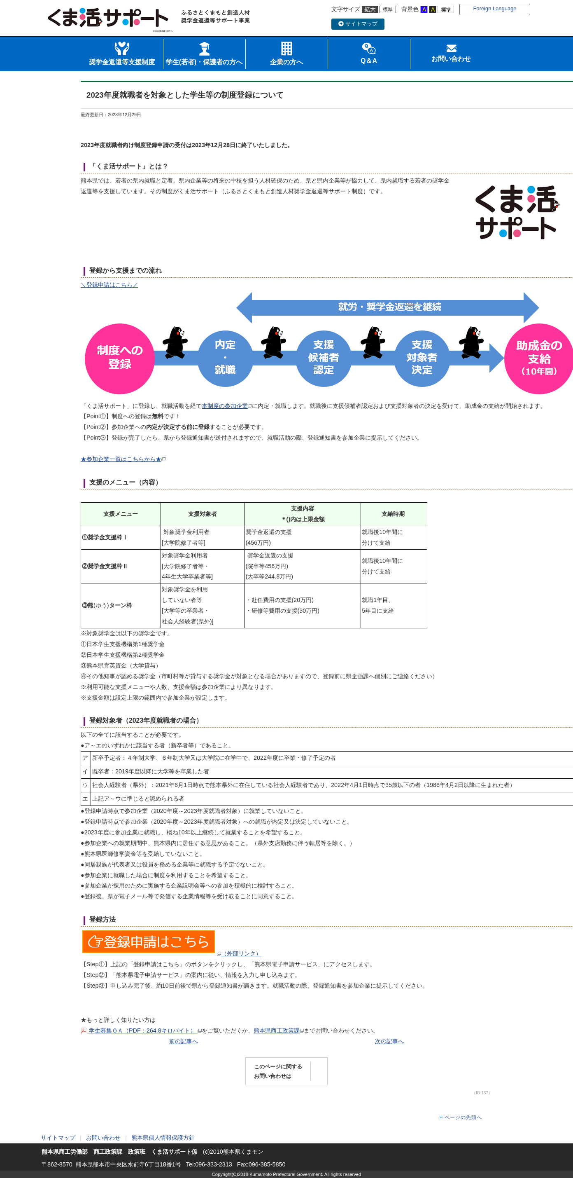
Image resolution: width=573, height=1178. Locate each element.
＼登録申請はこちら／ (109, 284)
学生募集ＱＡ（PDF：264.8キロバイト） (141, 1030)
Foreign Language (494, 8)
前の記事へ (183, 1041)
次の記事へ (389, 1041)
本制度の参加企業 (227, 406)
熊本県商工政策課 (279, 1030)
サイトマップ (357, 24)
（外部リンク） (171, 953)
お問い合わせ (103, 1137)
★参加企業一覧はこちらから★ (123, 459)
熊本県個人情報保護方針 (163, 1137)
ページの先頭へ (463, 1117)
